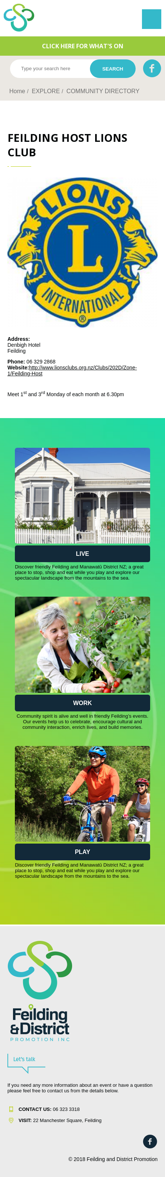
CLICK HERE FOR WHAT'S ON (82, 46)
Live (82, 554)
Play (82, 852)
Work (82, 703)
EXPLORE (46, 91)
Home (17, 91)
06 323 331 (48, 1109)
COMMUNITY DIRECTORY (103, 91)
